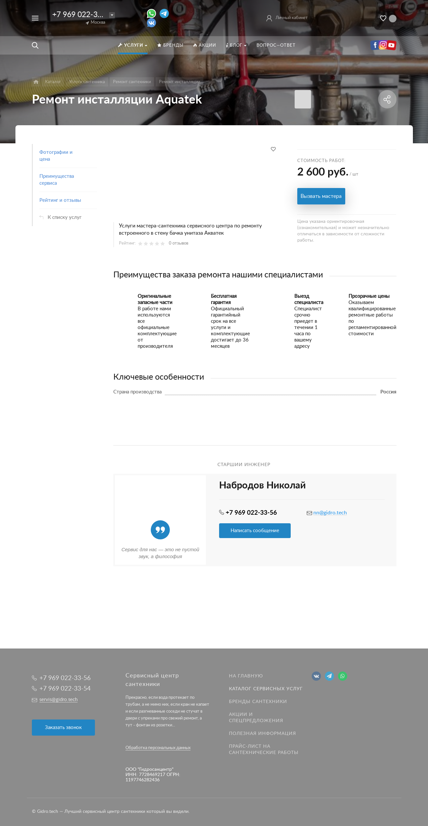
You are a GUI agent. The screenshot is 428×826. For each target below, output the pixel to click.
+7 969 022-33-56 (82, 14)
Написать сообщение (255, 530)
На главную (246, 676)
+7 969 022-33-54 (65, 689)
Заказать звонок (63, 727)
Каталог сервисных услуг (266, 689)
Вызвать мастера (321, 196)
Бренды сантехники (258, 701)
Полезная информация (262, 733)
